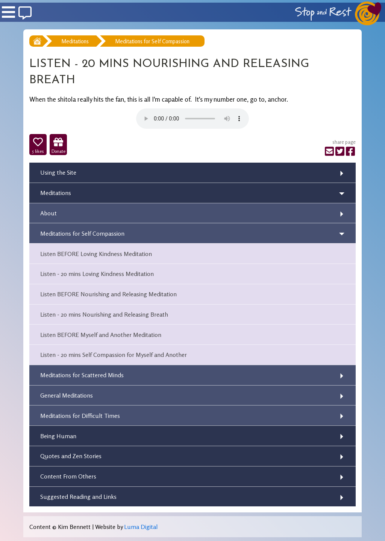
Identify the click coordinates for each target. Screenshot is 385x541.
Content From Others (68, 476)
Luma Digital (141, 526)
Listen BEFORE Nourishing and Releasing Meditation (108, 294)
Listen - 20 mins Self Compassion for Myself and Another (113, 354)
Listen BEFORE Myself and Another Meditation (100, 334)
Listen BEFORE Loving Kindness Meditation (96, 254)
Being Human (58, 436)
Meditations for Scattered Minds (82, 375)
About (48, 213)
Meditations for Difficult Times (80, 415)
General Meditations (66, 395)
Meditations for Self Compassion (152, 41)
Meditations (75, 41)
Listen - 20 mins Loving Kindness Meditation (97, 273)
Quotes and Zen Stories (71, 456)
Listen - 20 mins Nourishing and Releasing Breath (104, 314)
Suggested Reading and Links (78, 496)
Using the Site (58, 172)
